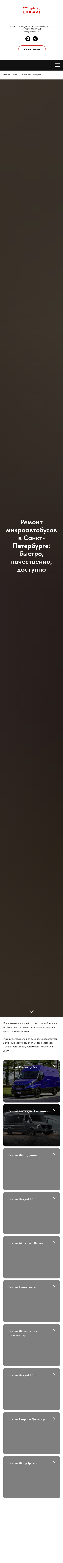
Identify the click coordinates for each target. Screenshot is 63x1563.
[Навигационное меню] (57, 65)
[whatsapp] (27, 38)
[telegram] (35, 38)
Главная (6, 74)
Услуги (15, 74)
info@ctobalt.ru (31, 31)
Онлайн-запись (32, 48)
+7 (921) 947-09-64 (31, 29)
